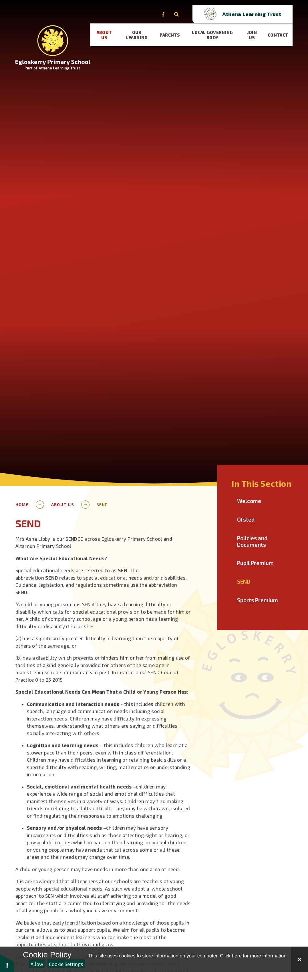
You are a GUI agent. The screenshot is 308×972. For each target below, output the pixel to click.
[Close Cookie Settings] (299, 959)
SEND (102, 504)
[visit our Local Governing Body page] (215, 30)
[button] (7, 962)
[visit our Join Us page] (256, 30)
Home (22, 504)
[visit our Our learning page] (138, 30)
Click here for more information (253, 956)
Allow (37, 964)
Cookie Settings (66, 964)
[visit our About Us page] (104, 30)
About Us (62, 504)
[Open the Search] (191, 9)
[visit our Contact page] (282, 30)
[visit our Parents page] (171, 30)
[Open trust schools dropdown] (258, 9)
